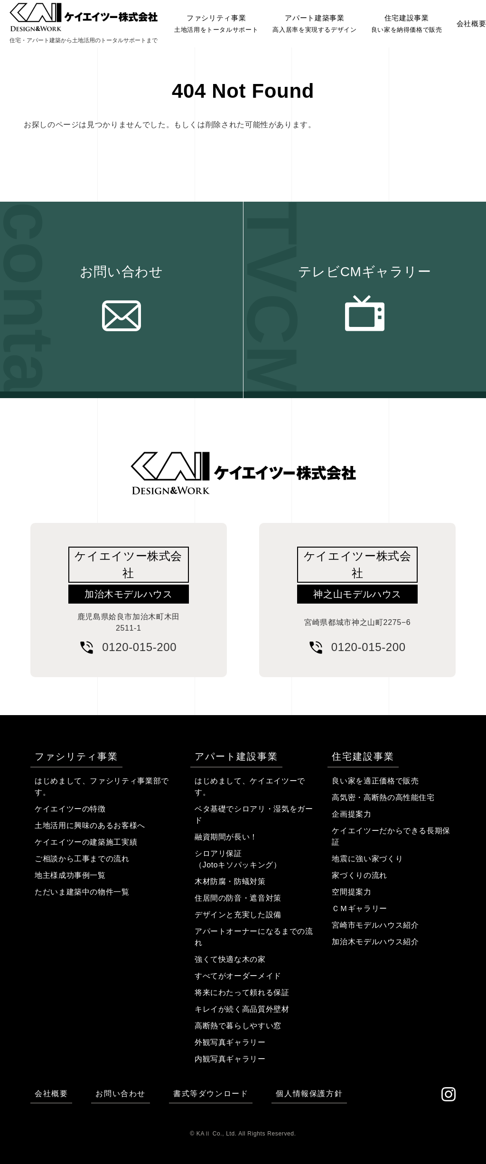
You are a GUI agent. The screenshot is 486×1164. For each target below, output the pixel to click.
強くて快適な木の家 (230, 959)
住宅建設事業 (363, 756)
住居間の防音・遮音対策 (238, 898)
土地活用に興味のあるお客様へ (90, 825)
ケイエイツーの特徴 (70, 809)
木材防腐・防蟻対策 (230, 881)
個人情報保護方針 (309, 1094)
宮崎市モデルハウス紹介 (375, 925)
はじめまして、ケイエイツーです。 (250, 786)
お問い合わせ (121, 271)
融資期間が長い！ (226, 837)
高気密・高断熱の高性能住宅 (383, 797)
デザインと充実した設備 (238, 915)
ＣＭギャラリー (359, 908)
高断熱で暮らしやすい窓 (238, 1026)
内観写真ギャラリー (230, 1059)
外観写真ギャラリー (230, 1042)
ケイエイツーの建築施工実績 (86, 842)
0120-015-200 (139, 647)
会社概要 (51, 1094)
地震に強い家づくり (367, 859)
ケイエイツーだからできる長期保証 (391, 836)
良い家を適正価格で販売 (375, 781)
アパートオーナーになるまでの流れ (254, 937)
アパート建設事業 (236, 756)
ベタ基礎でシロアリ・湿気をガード (254, 814)
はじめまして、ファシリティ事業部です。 (102, 786)
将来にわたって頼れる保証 (242, 992)
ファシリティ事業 (76, 756)
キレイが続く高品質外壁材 (242, 1009)
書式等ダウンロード (210, 1094)
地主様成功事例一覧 (70, 875)
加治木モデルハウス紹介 (375, 942)
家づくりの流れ (359, 875)
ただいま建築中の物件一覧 (82, 892)
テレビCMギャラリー (364, 271)
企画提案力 (351, 814)
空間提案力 (351, 892)
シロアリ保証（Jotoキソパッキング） (238, 859)
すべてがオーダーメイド (238, 976)
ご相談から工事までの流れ (82, 859)
